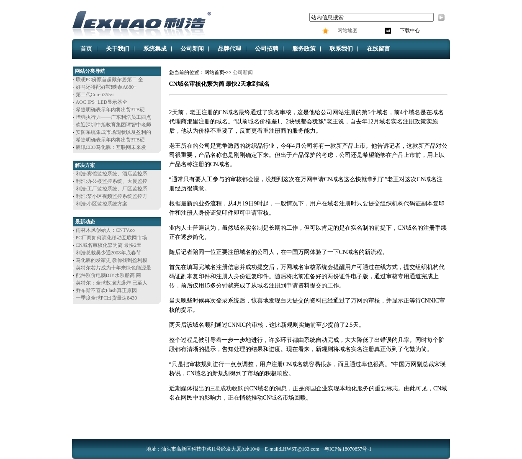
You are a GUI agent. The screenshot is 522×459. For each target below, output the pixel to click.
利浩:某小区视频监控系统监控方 (111, 196)
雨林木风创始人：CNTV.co (105, 230)
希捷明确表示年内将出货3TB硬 (110, 110)
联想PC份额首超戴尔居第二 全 (110, 79)
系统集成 (155, 49)
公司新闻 (192, 49)
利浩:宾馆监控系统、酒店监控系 (111, 174)
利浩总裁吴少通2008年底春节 (108, 253)
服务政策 (304, 49)
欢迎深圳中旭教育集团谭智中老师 (113, 125)
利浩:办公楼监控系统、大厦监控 (111, 181)
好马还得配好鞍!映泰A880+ (106, 87)
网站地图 (346, 30)
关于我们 (117, 49)
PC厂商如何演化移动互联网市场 (111, 238)
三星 (215, 389)
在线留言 (378, 49)
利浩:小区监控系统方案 (101, 204)
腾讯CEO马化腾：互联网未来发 (111, 147)
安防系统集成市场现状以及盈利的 (113, 132)
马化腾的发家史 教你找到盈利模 (111, 260)
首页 (86, 49)
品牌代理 (229, 49)
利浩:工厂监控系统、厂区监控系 (111, 189)
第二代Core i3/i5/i (95, 94)
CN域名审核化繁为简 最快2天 (109, 245)
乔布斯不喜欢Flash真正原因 (106, 290)
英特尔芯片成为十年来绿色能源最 (113, 268)
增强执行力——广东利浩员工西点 (113, 117)
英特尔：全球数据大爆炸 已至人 (111, 283)
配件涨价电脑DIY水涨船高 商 (108, 275)
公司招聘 (266, 49)
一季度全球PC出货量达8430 (106, 298)
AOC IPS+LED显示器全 (102, 102)
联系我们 (341, 49)
